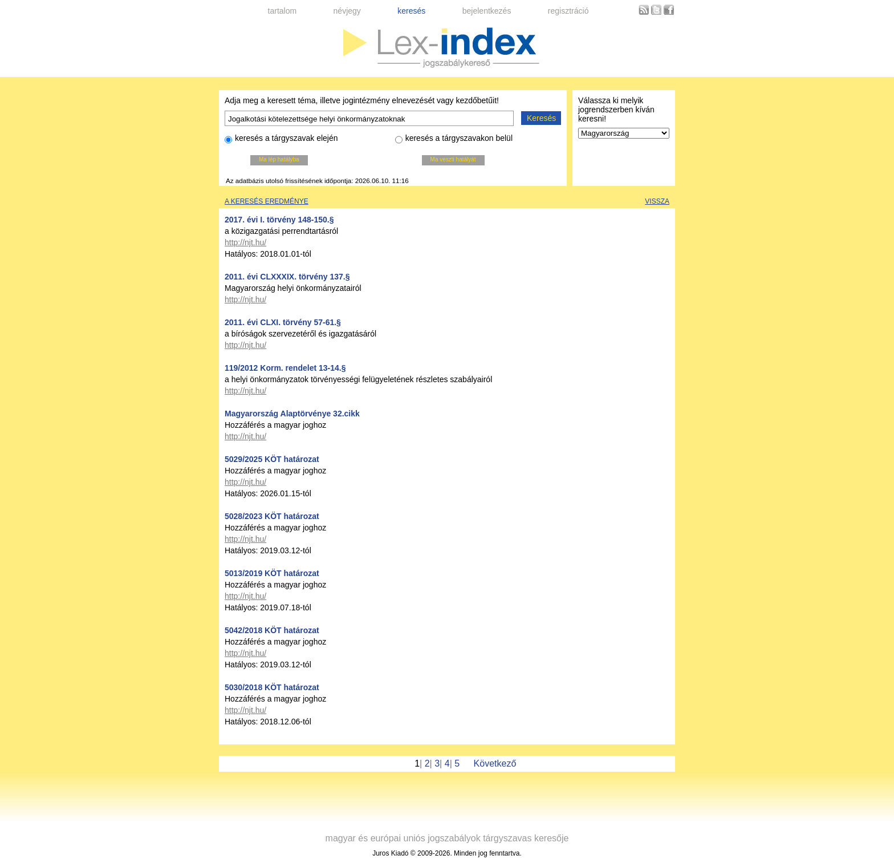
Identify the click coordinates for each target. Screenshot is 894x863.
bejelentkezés (486, 10)
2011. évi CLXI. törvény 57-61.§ (283, 322)
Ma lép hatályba (279, 159)
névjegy (347, 10)
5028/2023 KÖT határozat (272, 516)
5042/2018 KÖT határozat (272, 630)
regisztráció (568, 10)
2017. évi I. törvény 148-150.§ (279, 219)
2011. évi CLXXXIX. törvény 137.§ (287, 276)
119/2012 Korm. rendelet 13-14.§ (285, 367)
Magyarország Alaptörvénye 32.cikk (292, 413)
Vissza (657, 201)
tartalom (282, 10)
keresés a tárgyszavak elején (281, 139)
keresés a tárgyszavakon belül (454, 139)
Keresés (541, 118)
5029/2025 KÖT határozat (272, 459)
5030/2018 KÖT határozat (272, 687)
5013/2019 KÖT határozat (272, 573)
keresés (411, 10)
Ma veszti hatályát (453, 159)
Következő (495, 763)
